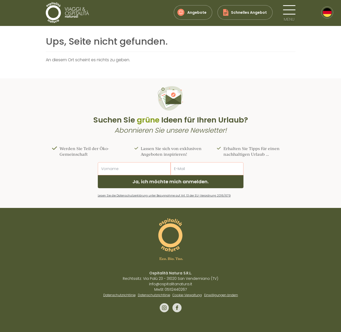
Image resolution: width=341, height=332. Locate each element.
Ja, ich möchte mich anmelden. (170, 181)
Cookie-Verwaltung (187, 295)
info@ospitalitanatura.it (170, 284)
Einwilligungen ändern (221, 295)
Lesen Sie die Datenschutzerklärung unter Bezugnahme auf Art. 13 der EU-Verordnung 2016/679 (164, 195)
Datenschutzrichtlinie (119, 295)
